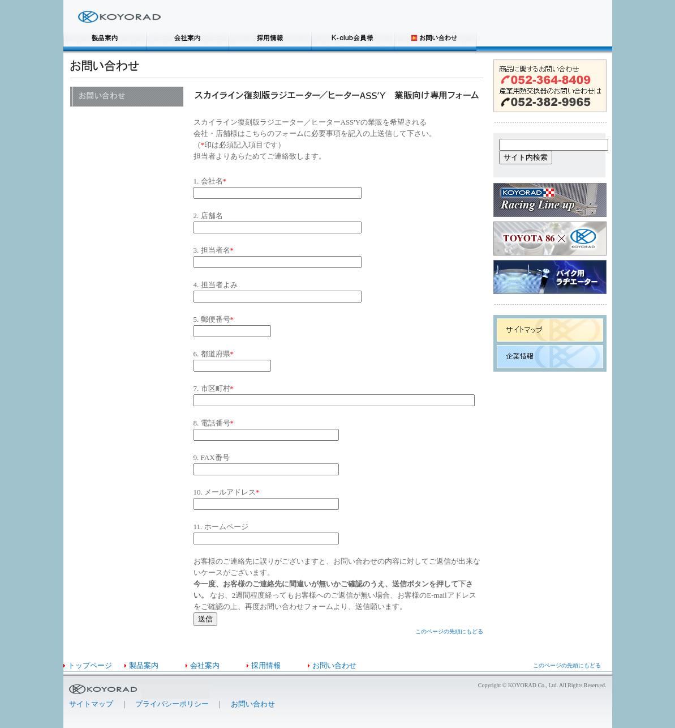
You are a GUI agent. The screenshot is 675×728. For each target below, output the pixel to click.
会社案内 (205, 665)
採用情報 (266, 665)
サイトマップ (91, 704)
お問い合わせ (334, 665)
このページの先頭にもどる (449, 631)
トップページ (90, 665)
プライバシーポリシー (172, 704)
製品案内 (143, 665)
